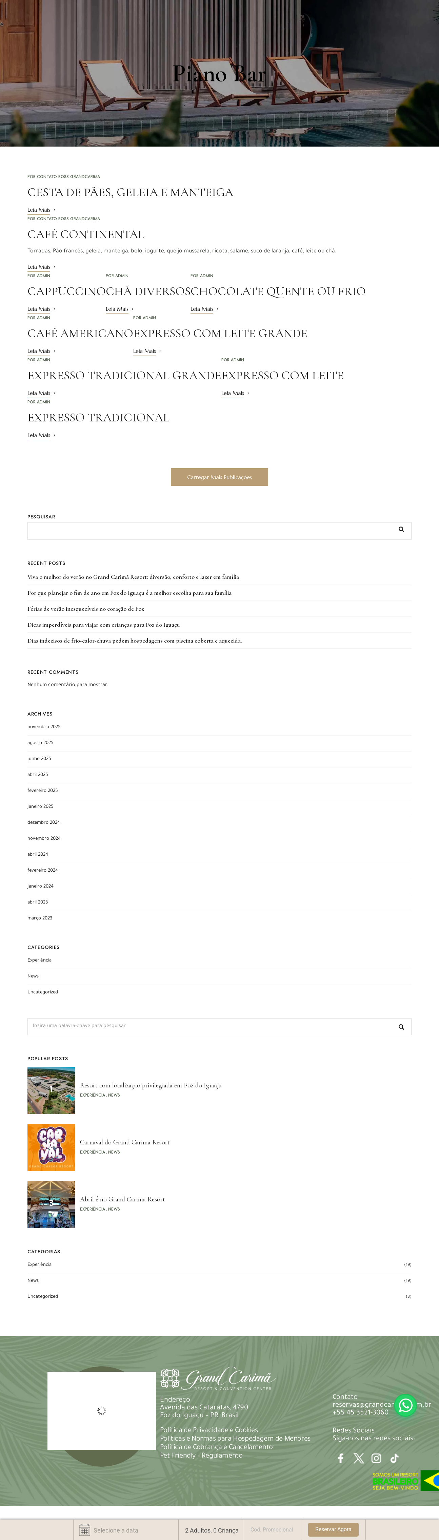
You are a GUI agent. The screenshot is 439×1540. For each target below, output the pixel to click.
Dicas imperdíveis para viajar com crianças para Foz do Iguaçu (103, 624)
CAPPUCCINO (66, 291)
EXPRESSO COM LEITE (282, 375)
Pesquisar (41, 516)
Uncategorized (42, 992)
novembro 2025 (44, 727)
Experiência (39, 960)
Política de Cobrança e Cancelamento (216, 1448)
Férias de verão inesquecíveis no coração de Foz (85, 608)
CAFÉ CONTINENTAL (85, 234)
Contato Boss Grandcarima (68, 177)
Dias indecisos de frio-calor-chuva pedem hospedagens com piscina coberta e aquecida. (134, 640)
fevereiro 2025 (42, 791)
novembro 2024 (44, 838)
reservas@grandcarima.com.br (382, 1405)
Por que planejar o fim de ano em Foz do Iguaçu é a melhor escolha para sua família (129, 592)
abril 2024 (37, 854)
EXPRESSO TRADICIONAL (98, 417)
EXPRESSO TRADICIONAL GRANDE (124, 375)
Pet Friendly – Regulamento (201, 1456)
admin (43, 276)
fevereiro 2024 (42, 870)
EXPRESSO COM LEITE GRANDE (220, 333)
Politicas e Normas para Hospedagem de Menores (235, 1439)
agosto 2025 (40, 743)
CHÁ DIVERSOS (148, 291)
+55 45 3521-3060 (360, 1413)
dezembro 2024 (43, 822)
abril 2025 (37, 775)
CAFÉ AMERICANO (80, 333)
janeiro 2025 (40, 807)
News (33, 976)
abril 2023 (37, 902)
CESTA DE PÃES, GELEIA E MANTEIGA (130, 192)
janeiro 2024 (40, 886)
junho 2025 (39, 759)
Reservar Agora (333, 1529)
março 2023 (39, 918)
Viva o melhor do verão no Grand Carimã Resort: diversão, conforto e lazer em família (133, 577)
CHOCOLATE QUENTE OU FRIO (278, 291)
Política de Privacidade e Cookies (209, 1431)
